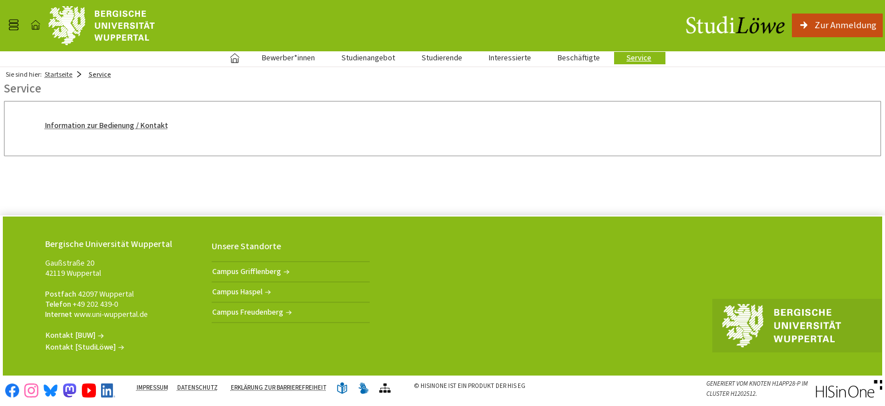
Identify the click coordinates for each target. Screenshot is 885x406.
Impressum (152, 387)
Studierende (442, 57)
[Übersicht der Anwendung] (385, 388)
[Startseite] (35, 25)
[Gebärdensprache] (363, 388)
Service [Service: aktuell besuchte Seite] (100, 74)
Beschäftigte (579, 57)
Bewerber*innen (282, 57)
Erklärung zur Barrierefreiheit (279, 387)
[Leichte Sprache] (342, 388)
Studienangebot (362, 57)
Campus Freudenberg (247, 312)
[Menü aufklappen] (13, 25)
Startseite (234, 58)
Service (632, 57)
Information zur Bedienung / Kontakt (106, 125)
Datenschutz (197, 387)
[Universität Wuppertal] (101, 26)
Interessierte (510, 57)
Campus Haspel (237, 291)
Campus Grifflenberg (246, 271)
